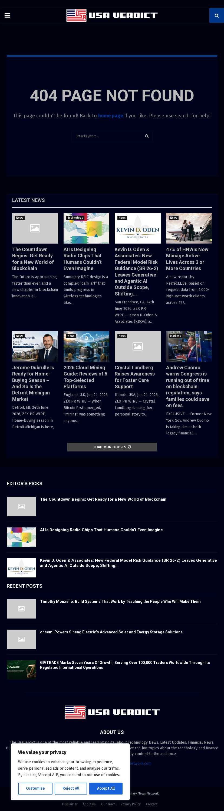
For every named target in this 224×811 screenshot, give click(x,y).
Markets (175, 336)
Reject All (70, 788)
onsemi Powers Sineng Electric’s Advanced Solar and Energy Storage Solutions (111, 632)
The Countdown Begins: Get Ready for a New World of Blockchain (103, 499)
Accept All (106, 788)
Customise (35, 788)
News (19, 218)
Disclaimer (69, 804)
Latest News (28, 200)
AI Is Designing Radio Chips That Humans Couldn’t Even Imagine (101, 529)
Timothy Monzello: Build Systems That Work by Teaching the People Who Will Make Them (120, 601)
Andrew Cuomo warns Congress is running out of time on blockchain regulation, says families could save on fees (187, 386)
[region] (70, 771)
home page (110, 116)
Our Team (108, 804)
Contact (151, 804)
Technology (75, 218)
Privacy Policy (131, 804)
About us (89, 804)
